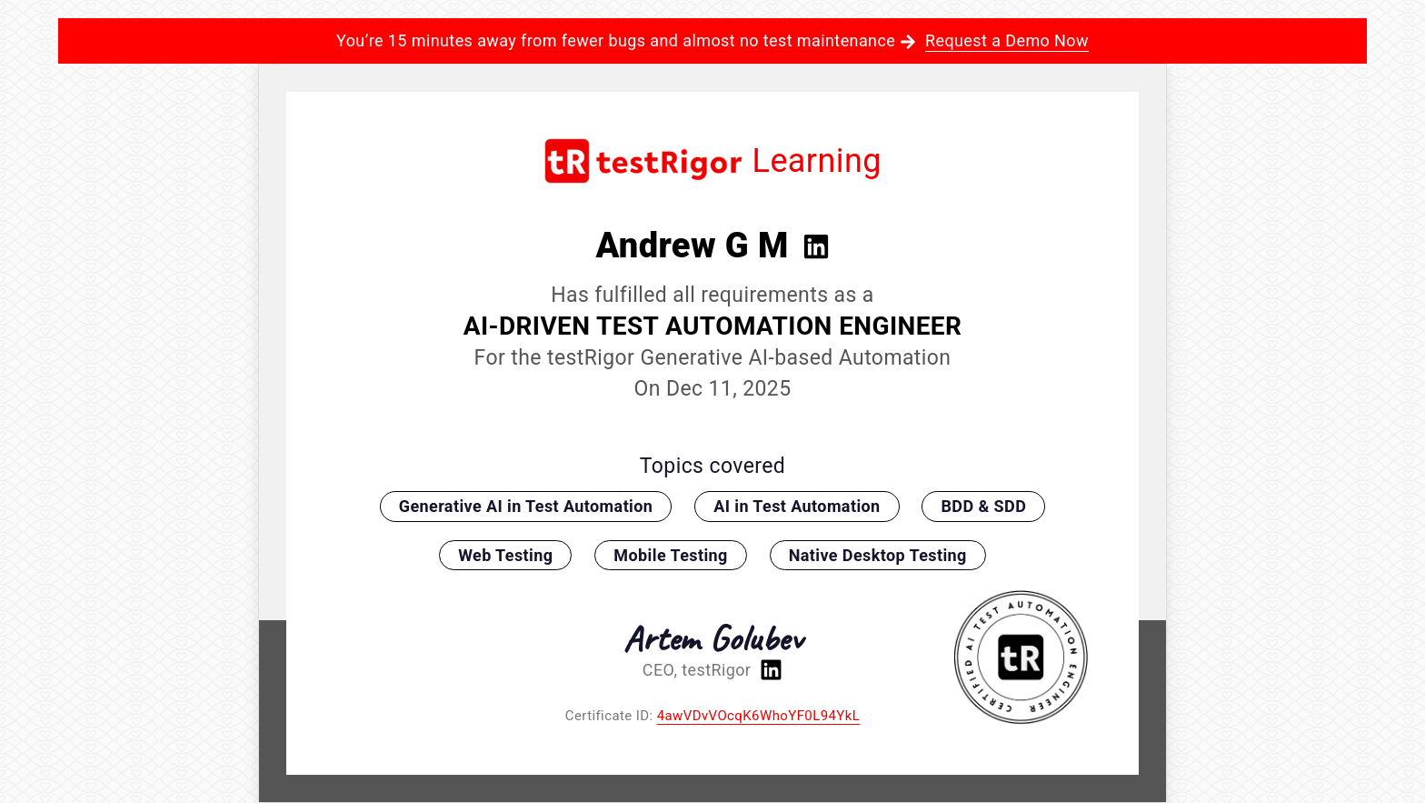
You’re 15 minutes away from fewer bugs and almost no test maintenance (712, 40)
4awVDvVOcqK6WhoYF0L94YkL (759, 716)
